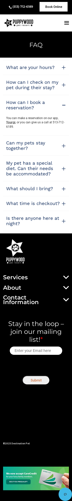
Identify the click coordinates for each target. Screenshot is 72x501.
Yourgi (10, 122)
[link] (54, 7)
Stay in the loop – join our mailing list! (36, 331)
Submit (36, 380)
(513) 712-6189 (22, 6)
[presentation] (36, 364)
